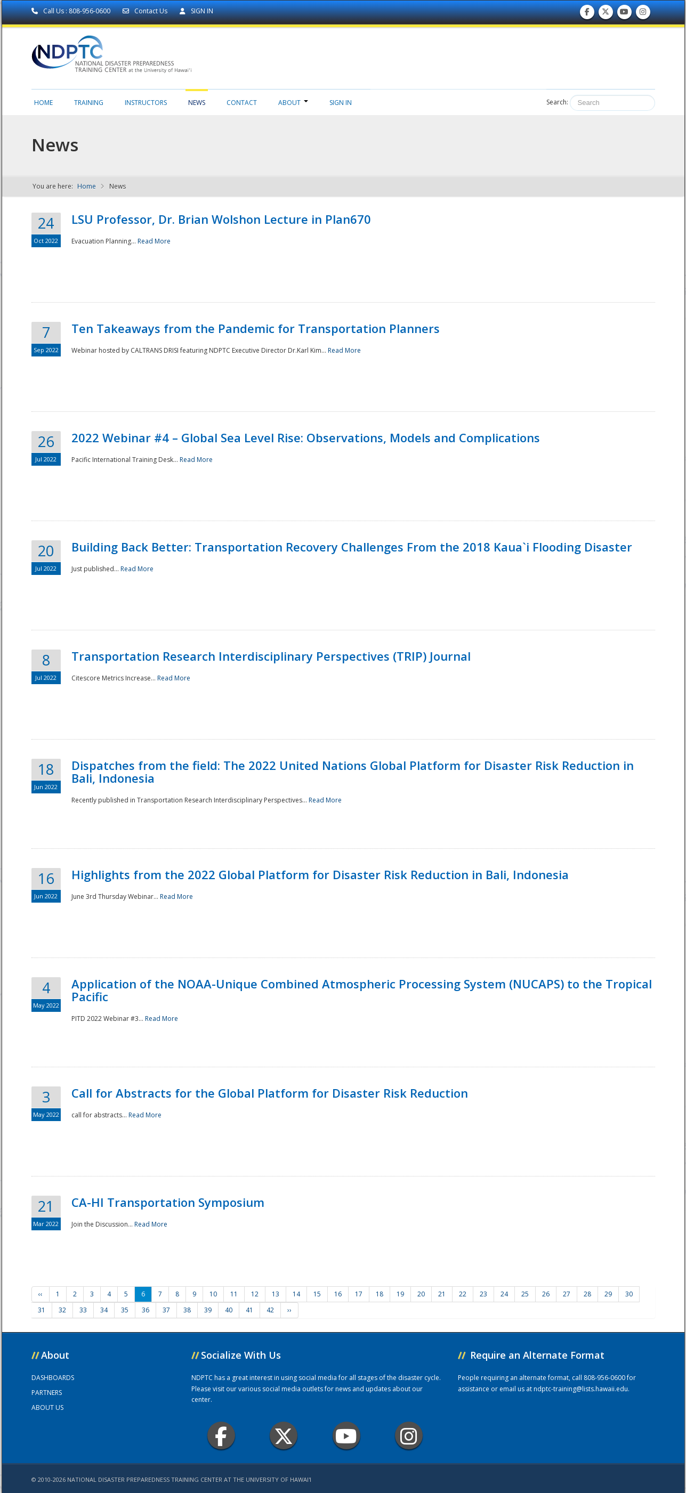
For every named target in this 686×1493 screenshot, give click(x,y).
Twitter (283, 1435)
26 (546, 1294)
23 (483, 1294)
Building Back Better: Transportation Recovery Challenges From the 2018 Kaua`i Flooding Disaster (351, 547)
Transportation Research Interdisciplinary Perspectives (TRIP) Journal (271, 656)
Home (43, 102)
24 (504, 1294)
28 (587, 1294)
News (196, 102)
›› (289, 1310)
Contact (242, 102)
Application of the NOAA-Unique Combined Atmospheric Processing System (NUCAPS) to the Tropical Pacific (361, 990)
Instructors (146, 102)
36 (145, 1310)
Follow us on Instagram (643, 14)
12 (255, 1294)
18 (379, 1294)
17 (358, 1294)
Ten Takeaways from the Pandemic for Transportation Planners (255, 328)
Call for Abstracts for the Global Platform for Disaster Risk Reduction (269, 1093)
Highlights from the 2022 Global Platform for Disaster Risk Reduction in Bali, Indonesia (320, 874)
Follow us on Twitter (605, 14)
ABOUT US (47, 1407)
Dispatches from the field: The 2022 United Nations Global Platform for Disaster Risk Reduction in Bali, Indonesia (352, 771)
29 (608, 1294)
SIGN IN (196, 10)
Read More (154, 241)
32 (62, 1310)
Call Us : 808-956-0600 (71, 10)
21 (442, 1294)
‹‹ (40, 1294)
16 (338, 1294)
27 (566, 1294)
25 (525, 1294)
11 (234, 1294)
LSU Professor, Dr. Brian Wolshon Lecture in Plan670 (221, 219)
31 (41, 1310)
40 (228, 1310)
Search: (557, 102)
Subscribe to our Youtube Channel (624, 14)
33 (83, 1310)
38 (187, 1310)
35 (124, 1310)
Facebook (221, 1435)
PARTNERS (46, 1392)
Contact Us (146, 10)
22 (462, 1294)
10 (213, 1294)
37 (166, 1310)
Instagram (408, 1435)
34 (104, 1310)
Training (88, 102)
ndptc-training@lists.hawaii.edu (581, 1388)
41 (249, 1310)
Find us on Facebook (587, 14)
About (293, 102)
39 (208, 1310)
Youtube (346, 1435)
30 (629, 1294)
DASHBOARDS (52, 1377)
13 (275, 1294)
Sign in (340, 102)
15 (317, 1294)
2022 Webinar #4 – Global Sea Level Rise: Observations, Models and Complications (305, 437)
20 (421, 1294)
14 (296, 1294)
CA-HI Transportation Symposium (167, 1202)
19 (400, 1294)
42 (270, 1310)
